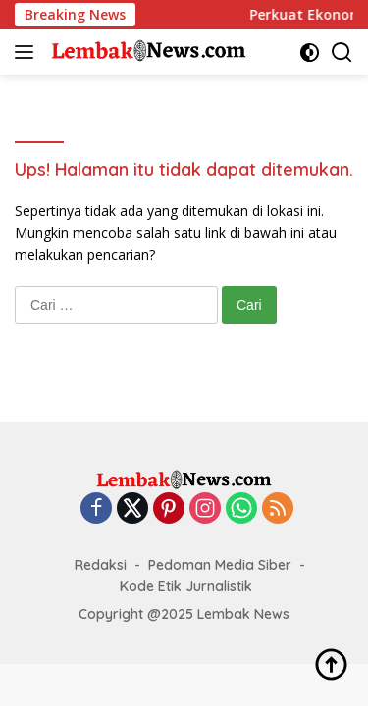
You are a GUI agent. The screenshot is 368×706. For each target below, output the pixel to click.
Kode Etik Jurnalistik (186, 586)
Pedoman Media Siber (219, 565)
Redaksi (101, 565)
